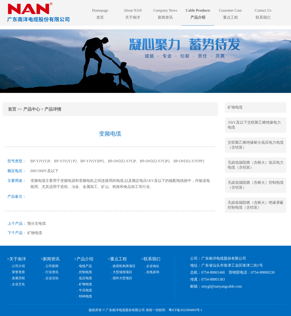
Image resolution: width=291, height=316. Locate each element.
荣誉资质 (18, 272)
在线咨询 (152, 272)
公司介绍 (18, 266)
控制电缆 (85, 272)
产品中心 (31, 109)
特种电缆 (85, 296)
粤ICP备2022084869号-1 (185, 310)
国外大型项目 (122, 278)
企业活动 (51, 278)
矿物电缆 (34, 233)
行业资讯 (51, 272)
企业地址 (152, 266)
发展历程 (18, 278)
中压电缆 (85, 290)
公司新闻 (51, 266)
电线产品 (85, 266)
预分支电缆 (36, 223)
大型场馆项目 (122, 272)
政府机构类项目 (124, 266)
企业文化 (18, 284)
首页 (12, 109)
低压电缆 (85, 278)
